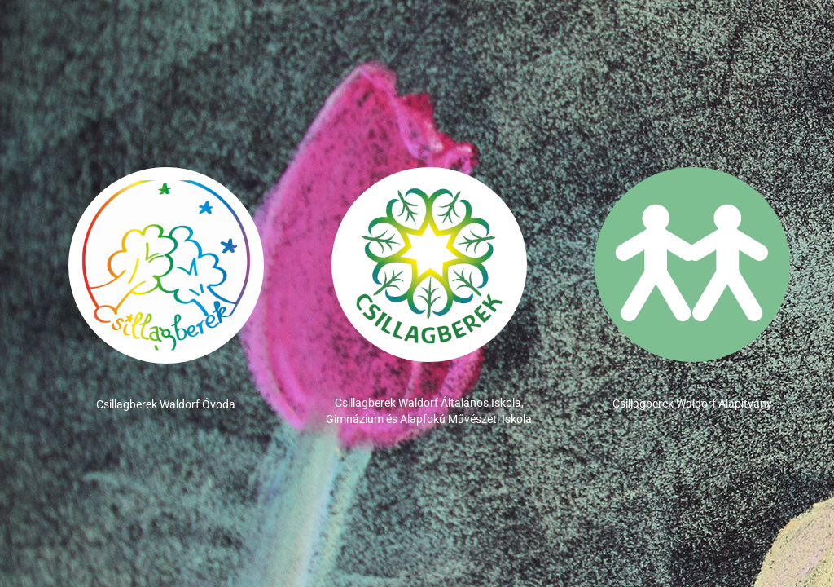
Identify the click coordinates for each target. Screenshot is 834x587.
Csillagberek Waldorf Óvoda (165, 404)
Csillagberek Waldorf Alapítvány (692, 403)
